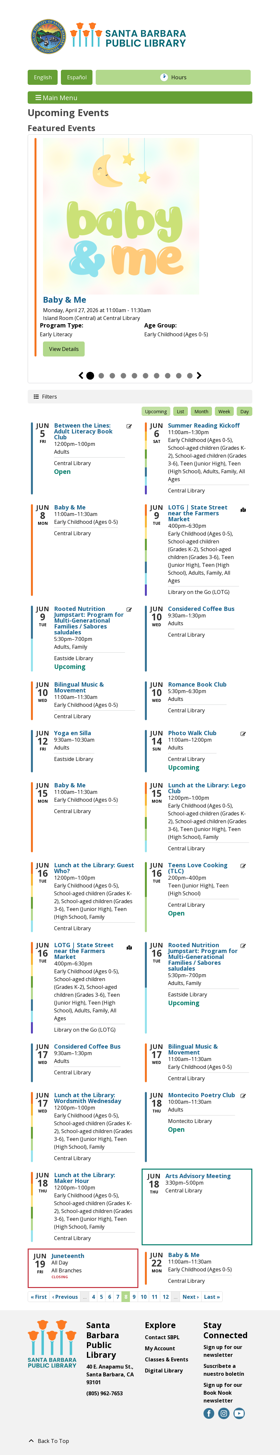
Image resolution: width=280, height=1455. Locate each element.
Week (224, 411)
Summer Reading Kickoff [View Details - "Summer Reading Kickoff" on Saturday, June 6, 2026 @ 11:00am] (204, 425)
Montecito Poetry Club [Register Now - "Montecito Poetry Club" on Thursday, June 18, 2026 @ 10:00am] (201, 1095)
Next (199, 376)
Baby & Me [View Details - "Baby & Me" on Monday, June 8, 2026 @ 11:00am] (70, 507)
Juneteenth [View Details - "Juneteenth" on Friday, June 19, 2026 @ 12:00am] (67, 1256)
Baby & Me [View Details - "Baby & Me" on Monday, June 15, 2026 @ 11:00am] (70, 785)
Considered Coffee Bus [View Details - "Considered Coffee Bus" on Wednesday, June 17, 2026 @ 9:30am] (87, 1046)
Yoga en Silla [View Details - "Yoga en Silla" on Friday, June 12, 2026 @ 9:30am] (72, 733)
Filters (49, 396)
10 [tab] (190, 376)
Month (201, 411)
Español (77, 77)
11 (156, 1296)
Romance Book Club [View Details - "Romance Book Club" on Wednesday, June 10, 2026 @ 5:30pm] (197, 684)
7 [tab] (157, 376)
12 (167, 1296)
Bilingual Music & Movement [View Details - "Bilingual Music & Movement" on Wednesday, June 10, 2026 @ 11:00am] (79, 687)
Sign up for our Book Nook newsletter (222, 1392)
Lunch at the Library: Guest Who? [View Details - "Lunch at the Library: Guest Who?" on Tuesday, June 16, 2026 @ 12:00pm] (94, 868)
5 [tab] (134, 376)
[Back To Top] (140, 1441)
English (43, 77)
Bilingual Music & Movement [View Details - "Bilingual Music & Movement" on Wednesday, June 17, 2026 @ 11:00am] (193, 1049)
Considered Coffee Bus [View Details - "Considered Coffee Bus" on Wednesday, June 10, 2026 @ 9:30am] (201, 609)
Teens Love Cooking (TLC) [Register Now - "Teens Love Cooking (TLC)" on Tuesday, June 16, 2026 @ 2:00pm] (198, 868)
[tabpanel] (140, 248)
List (180, 411)
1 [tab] (90, 376)
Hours (182, 77)
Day (244, 411)
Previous (81, 376)
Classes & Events (166, 1359)
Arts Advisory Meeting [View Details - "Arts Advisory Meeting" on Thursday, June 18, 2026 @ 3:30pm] (198, 1176)
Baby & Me (64, 299)
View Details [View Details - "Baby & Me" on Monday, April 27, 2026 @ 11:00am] (64, 349)
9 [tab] (179, 376)
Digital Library (164, 1370)
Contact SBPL (162, 1337)
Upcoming (156, 411)
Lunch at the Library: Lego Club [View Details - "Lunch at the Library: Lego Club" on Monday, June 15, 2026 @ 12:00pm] (207, 788)
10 (144, 1296)
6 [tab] (145, 376)
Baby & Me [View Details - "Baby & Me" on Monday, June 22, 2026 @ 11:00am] (184, 1255)
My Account (160, 1348)
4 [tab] (123, 376)
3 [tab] (112, 376)
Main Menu (56, 97)
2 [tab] (101, 376)
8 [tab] (168, 376)
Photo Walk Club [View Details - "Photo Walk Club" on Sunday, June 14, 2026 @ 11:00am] (192, 733)
